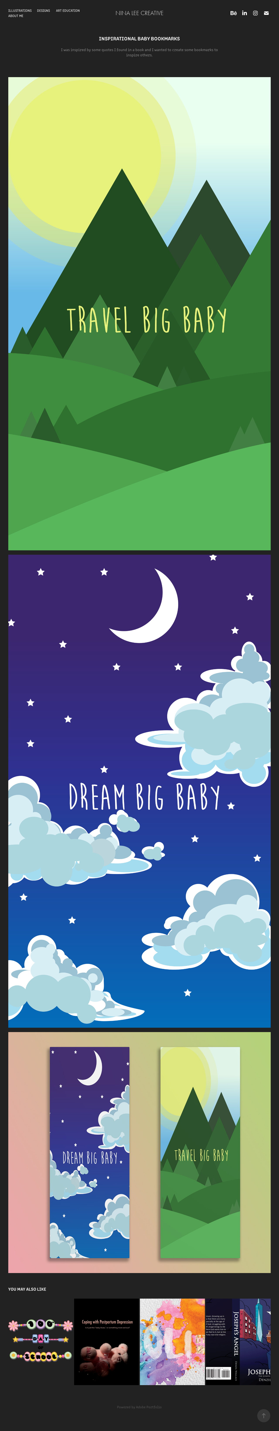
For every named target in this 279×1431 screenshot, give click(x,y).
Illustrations (20, 10)
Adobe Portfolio (149, 1407)
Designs (43, 10)
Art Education (67, 10)
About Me (15, 15)
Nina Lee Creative (139, 13)
